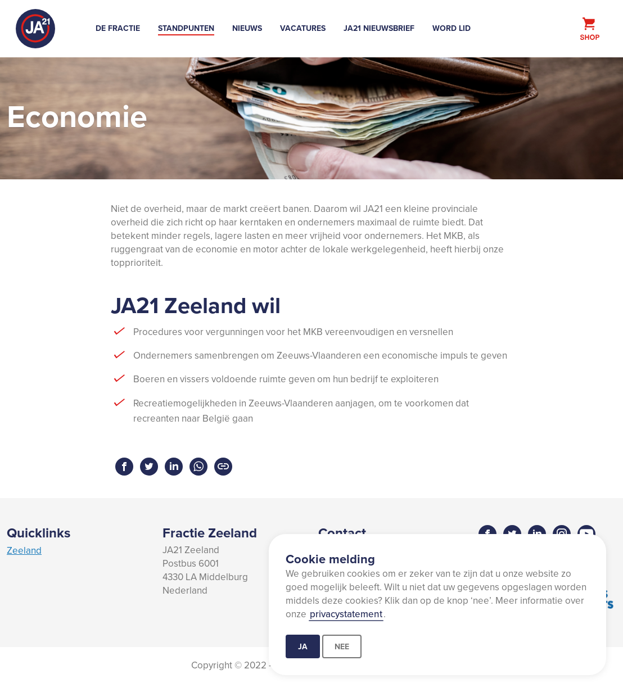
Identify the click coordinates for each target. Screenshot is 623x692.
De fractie (118, 28)
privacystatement (346, 614)
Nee (342, 646)
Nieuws (247, 28)
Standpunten (186, 28)
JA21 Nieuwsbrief (379, 28)
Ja (303, 646)
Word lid (451, 28)
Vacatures (303, 28)
